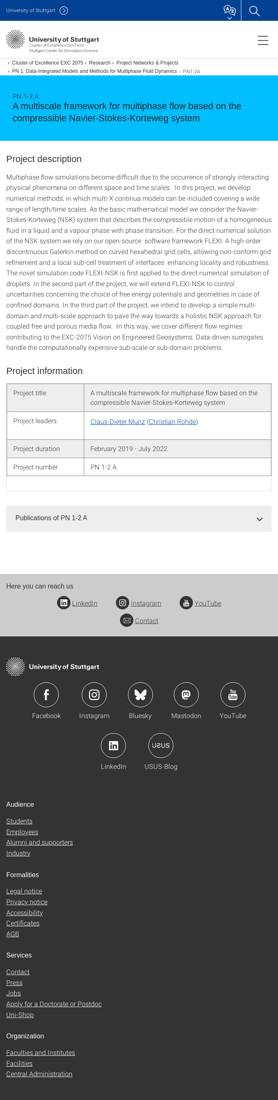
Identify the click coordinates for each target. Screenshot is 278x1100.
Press (14, 982)
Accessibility (24, 912)
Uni (30, 10)
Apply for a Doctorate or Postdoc (54, 1003)
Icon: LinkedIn (113, 745)
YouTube (200, 603)
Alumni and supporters (39, 842)
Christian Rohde (172, 421)
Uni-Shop (20, 1014)
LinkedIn (77, 603)
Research (99, 63)
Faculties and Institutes (40, 1052)
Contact (139, 620)
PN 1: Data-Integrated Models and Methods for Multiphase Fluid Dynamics (94, 71)
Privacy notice (27, 901)
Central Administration (39, 1073)
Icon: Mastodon (186, 694)
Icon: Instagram (94, 694)
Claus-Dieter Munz (117, 421)
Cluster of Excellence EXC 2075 (47, 63)
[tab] (139, 518)
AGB (12, 933)
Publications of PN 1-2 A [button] (51, 517)
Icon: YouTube (232, 694)
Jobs (13, 992)
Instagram (138, 603)
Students (19, 820)
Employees (22, 831)
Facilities (19, 1063)
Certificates (23, 922)
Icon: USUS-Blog (160, 745)
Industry (18, 852)
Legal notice (24, 890)
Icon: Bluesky (140, 694)
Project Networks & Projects (147, 63)
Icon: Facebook (46, 694)
